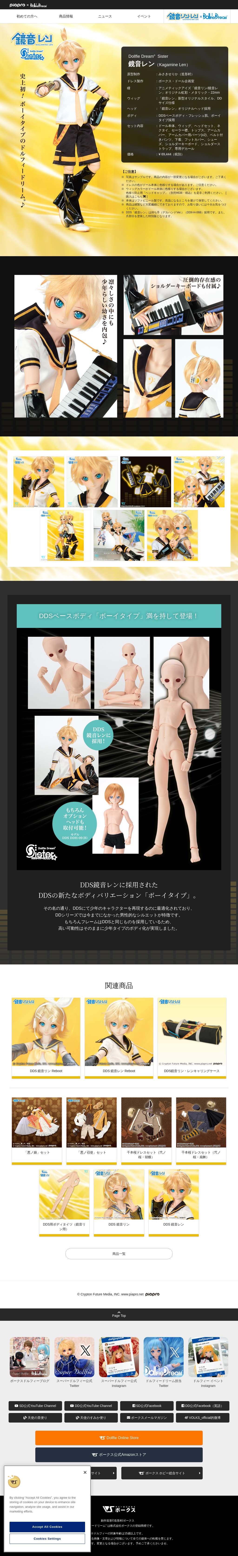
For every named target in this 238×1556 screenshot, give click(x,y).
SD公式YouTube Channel (35, 1406)
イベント (144, 16)
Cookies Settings (47, 1538)
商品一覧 (119, 1254)
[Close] (85, 1472)
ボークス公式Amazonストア (122, 1455)
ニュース (105, 16)
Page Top (119, 1314)
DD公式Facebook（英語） (203, 1406)
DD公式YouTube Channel (91, 1406)
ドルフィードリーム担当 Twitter (164, 1381)
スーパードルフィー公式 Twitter (74, 1381)
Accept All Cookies (47, 1527)
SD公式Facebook (147, 1406)
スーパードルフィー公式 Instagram (119, 1381)
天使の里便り (35, 1418)
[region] (47, 1509)
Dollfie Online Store (123, 1438)
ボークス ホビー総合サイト (165, 1473)
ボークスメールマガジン (147, 1418)
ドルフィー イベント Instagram (208, 1381)
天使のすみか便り (91, 1418)
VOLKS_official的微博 (203, 1418)
